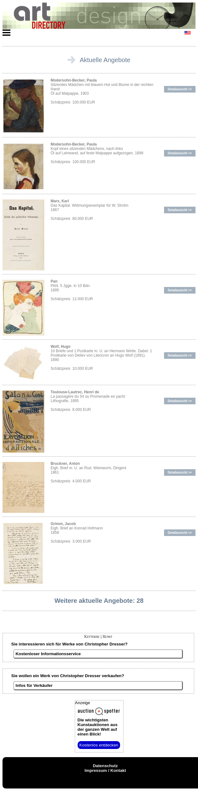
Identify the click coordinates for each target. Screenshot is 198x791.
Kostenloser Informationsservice (47, 653)
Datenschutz (105, 765)
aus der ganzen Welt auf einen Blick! (98, 727)
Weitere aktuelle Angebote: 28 (98, 600)
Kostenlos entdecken (99, 745)
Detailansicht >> (180, 89)
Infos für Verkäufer (33, 685)
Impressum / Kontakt (105, 770)
